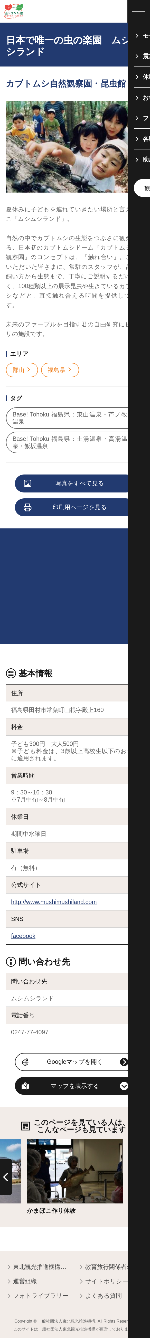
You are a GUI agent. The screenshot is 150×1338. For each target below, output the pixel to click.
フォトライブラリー (37, 1296)
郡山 (22, 370)
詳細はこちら (45, 1143)
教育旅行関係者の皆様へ (111, 1267)
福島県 (60, 370)
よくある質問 (100, 1296)
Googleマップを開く (75, 1061)
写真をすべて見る (64, 484)
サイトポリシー (103, 1282)
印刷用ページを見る (65, 507)
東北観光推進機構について (39, 1267)
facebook (23, 936)
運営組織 (21, 1282)
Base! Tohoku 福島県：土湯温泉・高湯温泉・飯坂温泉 (74, 442)
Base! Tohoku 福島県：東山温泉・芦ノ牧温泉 (74, 418)
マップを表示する (75, 1086)
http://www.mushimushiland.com (54, 902)
